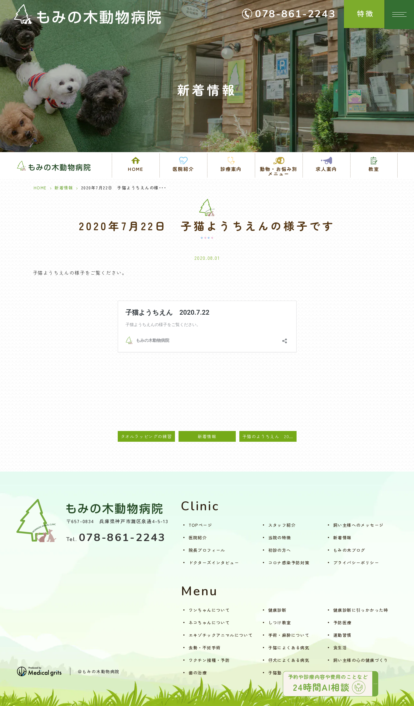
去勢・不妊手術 (205, 648)
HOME (135, 168)
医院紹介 (198, 537)
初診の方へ (279, 550)
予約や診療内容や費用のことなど (329, 683)
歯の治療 (198, 673)
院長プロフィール (207, 550)
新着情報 (64, 188)
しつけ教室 (279, 622)
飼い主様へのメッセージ (358, 525)
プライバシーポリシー (356, 563)
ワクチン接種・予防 (209, 660)
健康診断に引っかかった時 (360, 610)
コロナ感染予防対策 (289, 563)
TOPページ (200, 525)
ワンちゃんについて (209, 610)
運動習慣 (342, 635)
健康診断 (277, 610)
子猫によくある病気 (289, 648)
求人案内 (326, 168)
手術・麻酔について (289, 635)
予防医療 (342, 622)
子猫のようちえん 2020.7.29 (269, 436)
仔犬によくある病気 (289, 660)
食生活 (340, 648)
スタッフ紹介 (282, 525)
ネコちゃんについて (209, 622)
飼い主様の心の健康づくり (360, 660)
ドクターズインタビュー (214, 563)
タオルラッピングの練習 (146, 436)
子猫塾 (275, 673)
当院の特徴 (279, 537)
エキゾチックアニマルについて (221, 635)
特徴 (362, 14)
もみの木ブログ (349, 550)
